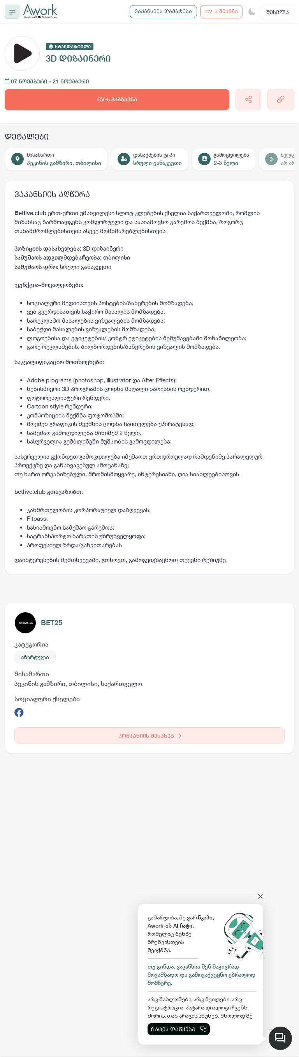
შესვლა (277, 12)
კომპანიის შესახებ (149, 735)
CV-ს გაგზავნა (117, 99)
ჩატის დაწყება (178, 1029)
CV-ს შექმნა (221, 11)
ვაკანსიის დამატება (163, 11)
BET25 (51, 623)
